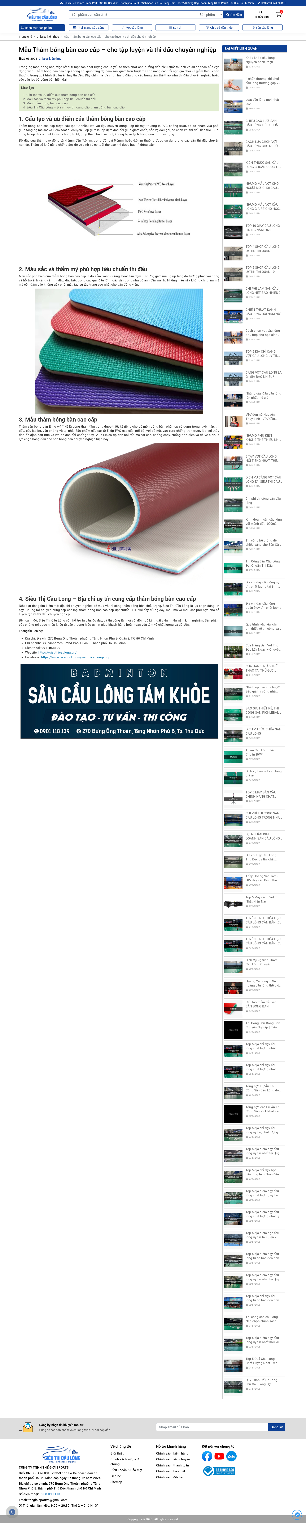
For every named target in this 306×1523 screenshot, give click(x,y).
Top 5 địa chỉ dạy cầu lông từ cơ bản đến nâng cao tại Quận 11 (263, 1298)
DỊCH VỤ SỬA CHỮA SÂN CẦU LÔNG (263, 731)
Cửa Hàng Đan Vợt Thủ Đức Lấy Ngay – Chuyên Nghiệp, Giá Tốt (263, 647)
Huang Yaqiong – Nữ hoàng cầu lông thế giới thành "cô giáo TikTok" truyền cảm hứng (263, 983)
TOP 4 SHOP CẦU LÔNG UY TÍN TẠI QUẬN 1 (263, 248)
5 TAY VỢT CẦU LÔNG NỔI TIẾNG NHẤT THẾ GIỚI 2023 (261, 458)
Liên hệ (115, 1476)
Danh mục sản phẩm (36, 28)
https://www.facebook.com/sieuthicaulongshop (75, 657)
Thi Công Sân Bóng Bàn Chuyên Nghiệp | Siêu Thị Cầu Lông (263, 1025)
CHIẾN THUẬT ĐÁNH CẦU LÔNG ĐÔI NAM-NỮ (263, 311)
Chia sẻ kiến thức (48, 37)
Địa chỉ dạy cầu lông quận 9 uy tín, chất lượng (263, 605)
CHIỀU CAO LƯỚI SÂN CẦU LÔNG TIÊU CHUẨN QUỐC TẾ (263, 123)
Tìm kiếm (234, 15)
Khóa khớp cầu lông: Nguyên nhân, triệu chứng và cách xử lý (261, 59)
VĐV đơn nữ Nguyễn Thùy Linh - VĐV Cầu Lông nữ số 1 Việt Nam (262, 416)
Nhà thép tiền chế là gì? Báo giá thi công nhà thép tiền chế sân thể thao (263, 689)
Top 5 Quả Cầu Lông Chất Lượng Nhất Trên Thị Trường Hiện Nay (261, 1361)
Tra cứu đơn (261, 15)
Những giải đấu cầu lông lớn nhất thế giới (263, 395)
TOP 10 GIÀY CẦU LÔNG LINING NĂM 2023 (263, 227)
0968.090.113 (50, 1494)
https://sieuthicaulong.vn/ (57, 652)
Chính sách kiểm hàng (172, 1453)
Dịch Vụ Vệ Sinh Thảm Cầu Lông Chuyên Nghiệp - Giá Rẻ (261, 962)
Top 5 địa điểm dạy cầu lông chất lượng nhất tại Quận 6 (263, 1214)
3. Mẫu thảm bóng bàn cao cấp (45, 103)
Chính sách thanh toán (172, 1465)
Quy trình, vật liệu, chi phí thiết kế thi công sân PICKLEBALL (263, 626)
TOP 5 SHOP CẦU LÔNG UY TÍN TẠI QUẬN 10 (263, 269)
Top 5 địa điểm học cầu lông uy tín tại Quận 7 (262, 1235)
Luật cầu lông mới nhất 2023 (262, 101)
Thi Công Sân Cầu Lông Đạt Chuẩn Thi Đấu (263, 563)
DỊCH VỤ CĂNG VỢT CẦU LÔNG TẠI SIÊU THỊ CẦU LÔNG (263, 479)
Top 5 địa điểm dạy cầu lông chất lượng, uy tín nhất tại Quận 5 (262, 1193)
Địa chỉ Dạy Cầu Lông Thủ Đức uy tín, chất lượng (261, 857)
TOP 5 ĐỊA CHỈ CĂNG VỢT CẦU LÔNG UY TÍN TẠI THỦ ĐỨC (262, 353)
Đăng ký (277, 1427)
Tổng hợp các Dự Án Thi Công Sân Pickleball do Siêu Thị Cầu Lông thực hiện (263, 1109)
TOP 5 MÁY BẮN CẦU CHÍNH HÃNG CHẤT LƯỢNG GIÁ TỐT (261, 794)
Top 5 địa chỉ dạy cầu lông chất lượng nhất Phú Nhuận (261, 1067)
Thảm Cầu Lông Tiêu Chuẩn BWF (261, 752)
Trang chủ (25, 37)
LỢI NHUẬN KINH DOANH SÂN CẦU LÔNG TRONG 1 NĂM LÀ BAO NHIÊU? (263, 836)
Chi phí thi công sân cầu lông (263, 500)
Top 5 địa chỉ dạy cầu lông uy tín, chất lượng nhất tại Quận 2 (262, 1130)
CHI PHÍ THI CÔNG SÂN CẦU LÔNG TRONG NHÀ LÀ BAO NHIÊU (263, 815)
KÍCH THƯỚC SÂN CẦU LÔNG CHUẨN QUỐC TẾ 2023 (262, 164)
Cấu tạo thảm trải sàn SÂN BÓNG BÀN (261, 1004)
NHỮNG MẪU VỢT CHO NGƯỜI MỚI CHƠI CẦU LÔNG (262, 185)
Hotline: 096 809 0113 (272, 3)
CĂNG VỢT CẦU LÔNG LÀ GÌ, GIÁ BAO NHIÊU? (264, 374)
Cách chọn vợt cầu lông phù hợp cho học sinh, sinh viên (263, 332)
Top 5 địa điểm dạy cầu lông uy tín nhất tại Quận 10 (263, 1277)
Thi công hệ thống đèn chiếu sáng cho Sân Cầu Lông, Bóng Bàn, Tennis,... (263, 542)
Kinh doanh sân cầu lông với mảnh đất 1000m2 (264, 521)
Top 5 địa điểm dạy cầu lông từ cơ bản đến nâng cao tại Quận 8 (263, 1256)
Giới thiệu (117, 1453)
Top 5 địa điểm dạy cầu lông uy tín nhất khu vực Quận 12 (263, 1340)
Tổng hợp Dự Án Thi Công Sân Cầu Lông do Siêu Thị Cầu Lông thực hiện (262, 1088)
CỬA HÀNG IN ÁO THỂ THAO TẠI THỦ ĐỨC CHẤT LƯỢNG (261, 668)
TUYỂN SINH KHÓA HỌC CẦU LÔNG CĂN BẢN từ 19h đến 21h (263, 920)
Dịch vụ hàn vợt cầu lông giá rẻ (264, 773)
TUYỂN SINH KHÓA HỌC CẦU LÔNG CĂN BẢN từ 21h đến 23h (263, 941)
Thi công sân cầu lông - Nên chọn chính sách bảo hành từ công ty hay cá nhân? (263, 1319)
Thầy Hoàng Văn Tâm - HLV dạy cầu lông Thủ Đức (262, 878)
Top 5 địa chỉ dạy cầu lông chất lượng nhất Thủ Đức (261, 1046)
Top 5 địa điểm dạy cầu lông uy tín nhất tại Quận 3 (263, 1151)
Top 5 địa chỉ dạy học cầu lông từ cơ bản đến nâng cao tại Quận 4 (262, 1172)
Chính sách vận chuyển (173, 1459)
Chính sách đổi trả (169, 1477)
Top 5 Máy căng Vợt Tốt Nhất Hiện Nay (263, 899)
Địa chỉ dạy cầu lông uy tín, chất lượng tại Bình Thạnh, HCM (262, 584)
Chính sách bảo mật (170, 1471)
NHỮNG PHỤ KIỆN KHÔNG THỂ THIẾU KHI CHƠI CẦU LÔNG (262, 437)
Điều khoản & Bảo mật (126, 1470)
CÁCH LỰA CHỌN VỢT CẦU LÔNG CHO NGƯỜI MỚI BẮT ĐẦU (262, 143)
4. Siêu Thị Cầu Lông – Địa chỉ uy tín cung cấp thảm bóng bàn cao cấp (74, 107)
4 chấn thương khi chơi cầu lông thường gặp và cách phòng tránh (263, 80)
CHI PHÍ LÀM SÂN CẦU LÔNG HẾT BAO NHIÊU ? (263, 290)
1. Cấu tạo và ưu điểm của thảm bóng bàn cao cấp (59, 95)
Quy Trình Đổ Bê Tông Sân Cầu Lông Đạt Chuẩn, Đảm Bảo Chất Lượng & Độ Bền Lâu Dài (263, 1382)
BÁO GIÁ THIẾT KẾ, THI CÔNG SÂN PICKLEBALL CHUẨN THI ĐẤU (263, 710)
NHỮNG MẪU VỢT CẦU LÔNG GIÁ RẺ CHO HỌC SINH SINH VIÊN (262, 206)
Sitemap (116, 1482)
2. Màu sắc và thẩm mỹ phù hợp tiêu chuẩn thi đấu (59, 99)
